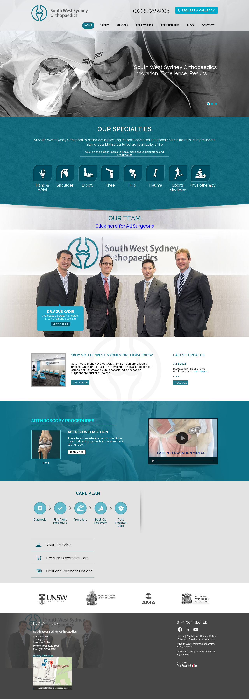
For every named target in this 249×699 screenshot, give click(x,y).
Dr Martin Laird (185, 651)
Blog (190, 25)
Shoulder (65, 185)
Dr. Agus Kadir (60, 311)
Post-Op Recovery (100, 521)
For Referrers (170, 25)
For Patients (144, 25)
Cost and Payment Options (69, 571)
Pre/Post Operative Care (67, 558)
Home (88, 25)
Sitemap (182, 639)
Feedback (194, 639)
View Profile (60, 324)
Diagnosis (40, 519)
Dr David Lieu (203, 651)
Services (122, 25)
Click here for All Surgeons (124, 226)
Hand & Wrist (42, 187)
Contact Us (208, 639)
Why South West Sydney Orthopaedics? (112, 355)
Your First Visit (58, 545)
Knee (110, 185)
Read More (200, 371)
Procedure (80, 519)
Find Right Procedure (60, 521)
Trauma (155, 185)
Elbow (87, 185)
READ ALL (181, 382)
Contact (208, 25)
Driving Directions (43, 655)
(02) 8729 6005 (151, 10)
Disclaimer (192, 636)
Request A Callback (198, 10)
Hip (133, 185)
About (104, 25)
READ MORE (80, 382)
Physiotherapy (201, 185)
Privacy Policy (208, 636)
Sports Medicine (177, 187)
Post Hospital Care (120, 522)
